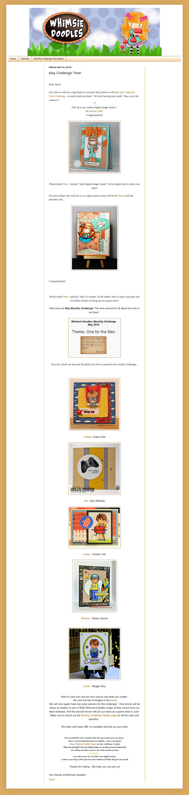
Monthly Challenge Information (49, 58)
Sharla (120, 195)
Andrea (88, 437)
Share (52, 779)
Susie (86, 686)
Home (13, 58)
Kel (86, 500)
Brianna (85, 618)
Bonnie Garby (96, 111)
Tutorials (25, 58)
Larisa (86, 554)
